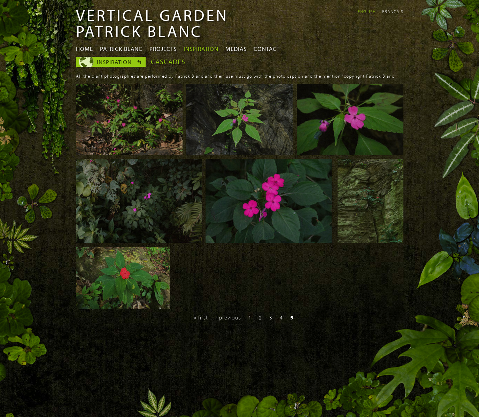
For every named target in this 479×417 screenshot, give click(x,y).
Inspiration (201, 48)
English (367, 11)
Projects (163, 48)
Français (392, 11)
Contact (267, 48)
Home (84, 48)
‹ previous (228, 317)
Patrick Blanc (121, 48)
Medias (236, 48)
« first (201, 317)
